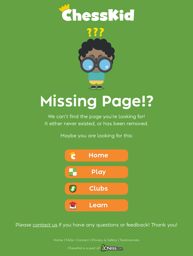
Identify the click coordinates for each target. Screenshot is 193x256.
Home (59, 240)
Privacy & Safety (105, 240)
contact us (45, 225)
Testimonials (129, 240)
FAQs (70, 240)
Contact (83, 240)
